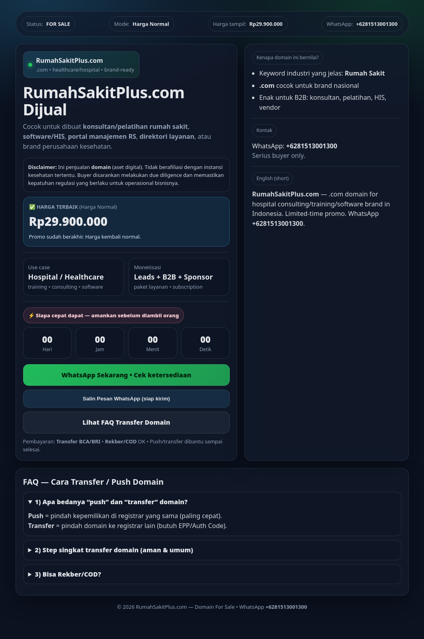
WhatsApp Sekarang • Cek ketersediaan (126, 375)
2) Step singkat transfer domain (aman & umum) (114, 550)
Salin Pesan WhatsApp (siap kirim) (126, 399)
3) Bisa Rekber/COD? (68, 574)
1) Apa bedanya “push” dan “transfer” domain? (111, 501)
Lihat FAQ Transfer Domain (126, 422)
